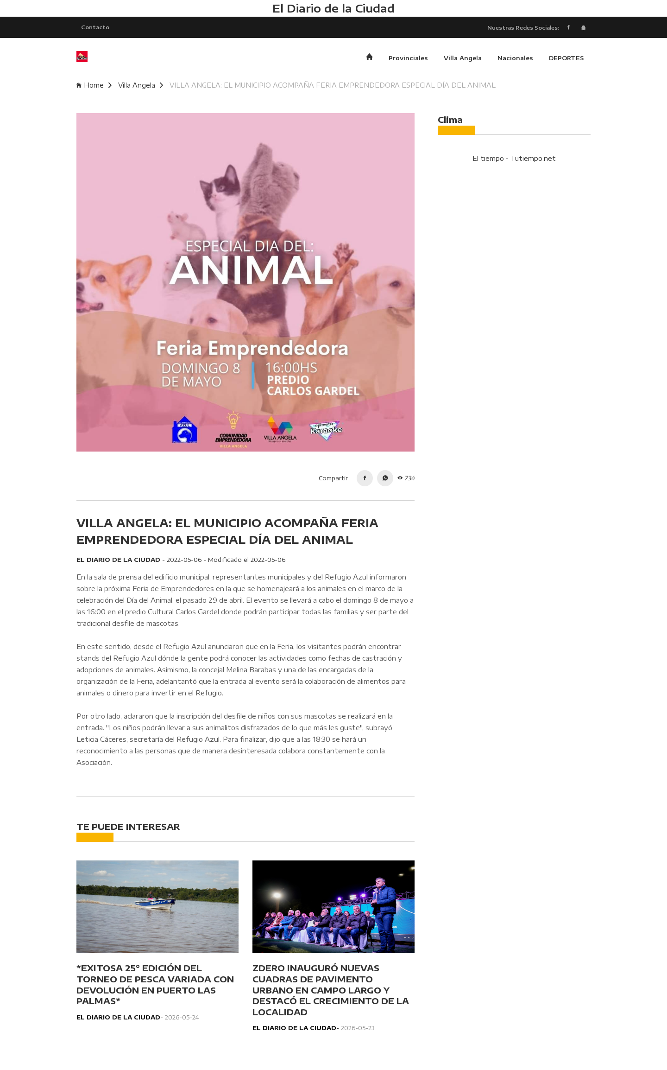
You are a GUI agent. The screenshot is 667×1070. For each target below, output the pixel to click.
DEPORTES (566, 58)
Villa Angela (463, 58)
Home (94, 85)
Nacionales (515, 58)
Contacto (95, 27)
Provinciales (408, 58)
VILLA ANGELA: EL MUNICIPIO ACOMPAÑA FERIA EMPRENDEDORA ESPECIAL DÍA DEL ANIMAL (333, 85)
